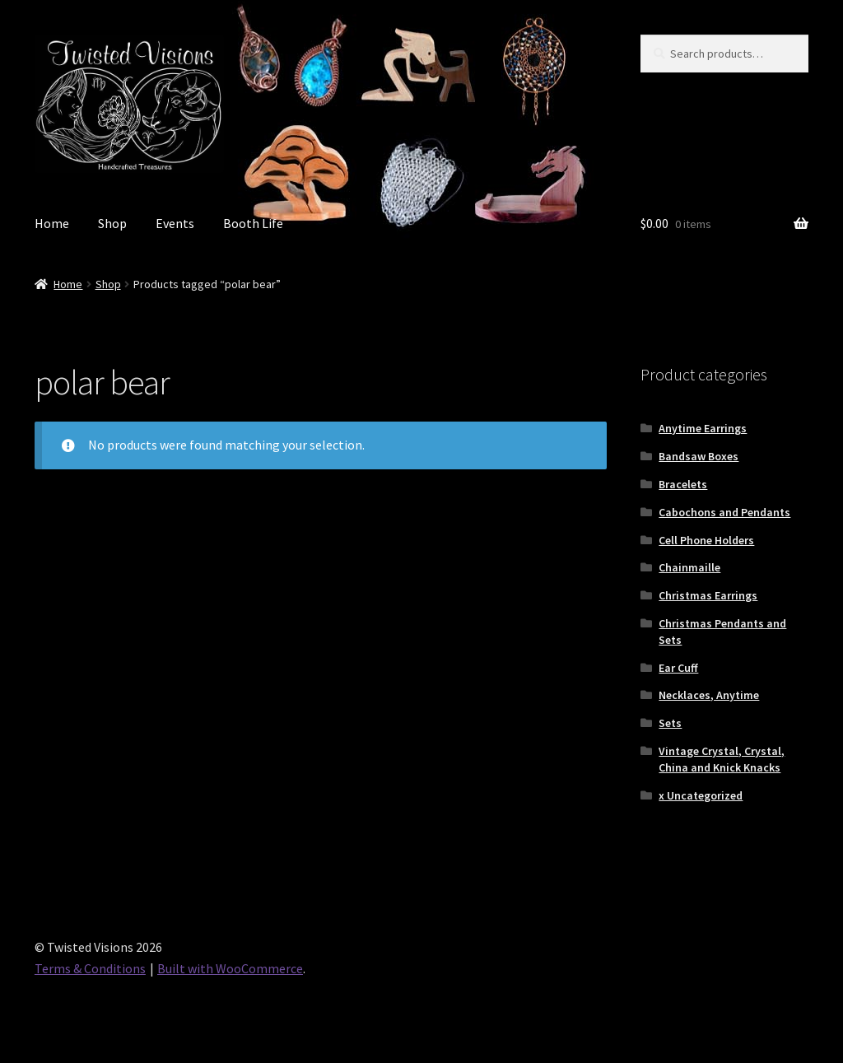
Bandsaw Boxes (698, 456)
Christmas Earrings (708, 595)
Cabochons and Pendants (724, 512)
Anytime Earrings (703, 428)
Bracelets (683, 484)
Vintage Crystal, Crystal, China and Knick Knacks (722, 759)
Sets (670, 723)
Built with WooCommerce (230, 968)
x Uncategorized (701, 795)
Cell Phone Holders (706, 540)
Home (52, 223)
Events (175, 223)
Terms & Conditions (90, 968)
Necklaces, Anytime (709, 695)
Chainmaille (689, 567)
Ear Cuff (678, 667)
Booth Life (253, 223)
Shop (112, 223)
